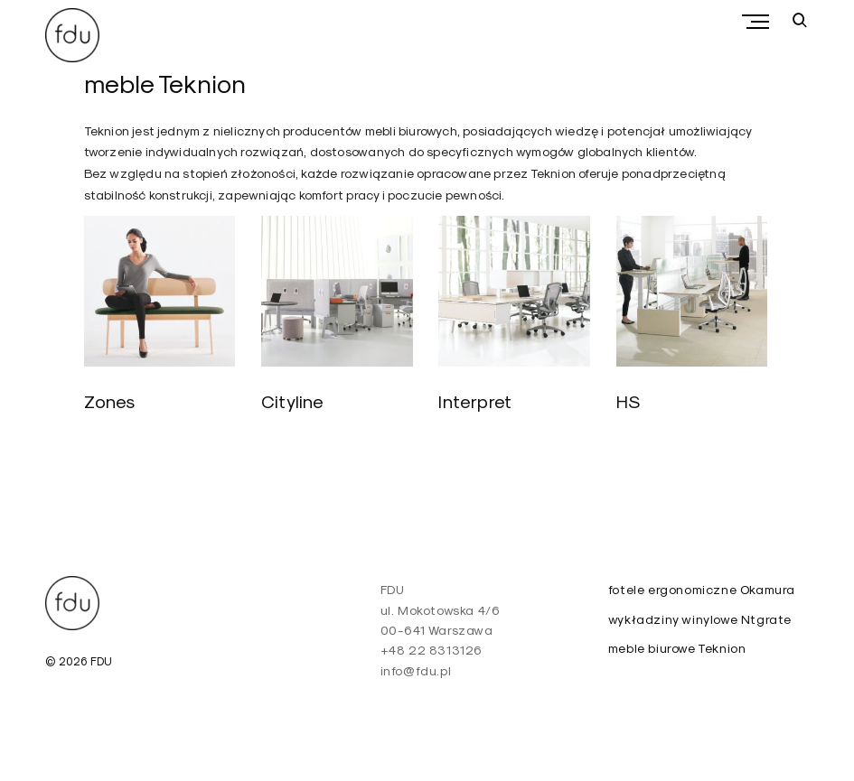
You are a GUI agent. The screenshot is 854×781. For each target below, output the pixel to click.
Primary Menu (760, 22)
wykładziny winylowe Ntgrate (700, 619)
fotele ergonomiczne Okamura (701, 589)
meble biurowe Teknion (677, 648)
